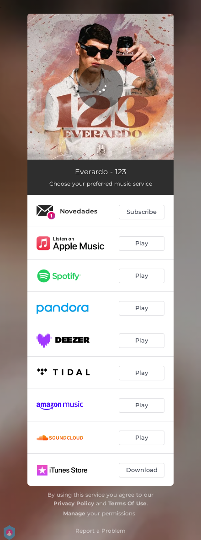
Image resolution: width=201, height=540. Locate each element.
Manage (74, 513)
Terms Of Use (127, 503)
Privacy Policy (73, 503)
